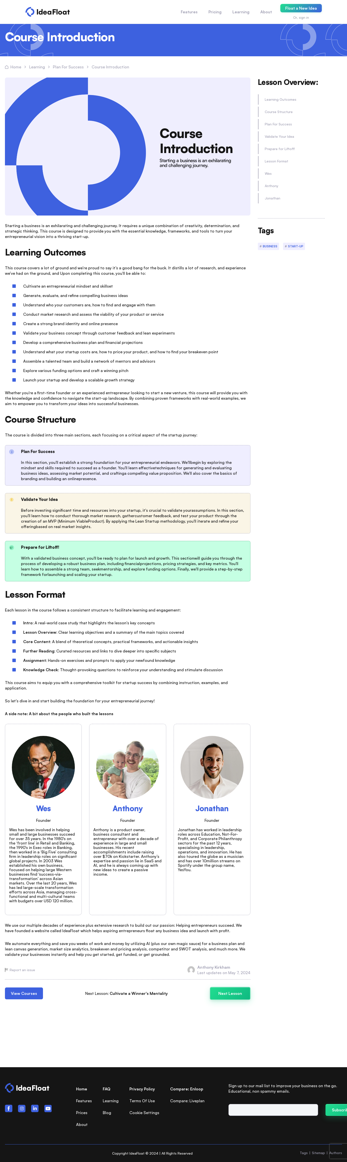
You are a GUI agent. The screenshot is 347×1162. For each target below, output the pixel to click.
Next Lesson (230, 993)
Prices (81, 1112)
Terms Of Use (142, 1100)
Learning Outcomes (280, 99)
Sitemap (318, 1153)
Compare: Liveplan (187, 1100)
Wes (268, 173)
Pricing (215, 11)
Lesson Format (276, 161)
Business (270, 246)
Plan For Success (278, 124)
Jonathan (272, 198)
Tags (304, 1153)
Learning (111, 1100)
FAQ (106, 1088)
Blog (107, 1112)
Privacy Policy (142, 1088)
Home (81, 1088)
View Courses (24, 993)
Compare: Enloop (186, 1088)
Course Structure (279, 112)
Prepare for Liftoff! (280, 149)
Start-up (295, 246)
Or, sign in (301, 18)
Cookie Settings (144, 1112)
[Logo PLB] (47, 12)
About (266, 11)
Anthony (271, 186)
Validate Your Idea (279, 136)
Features (189, 11)
